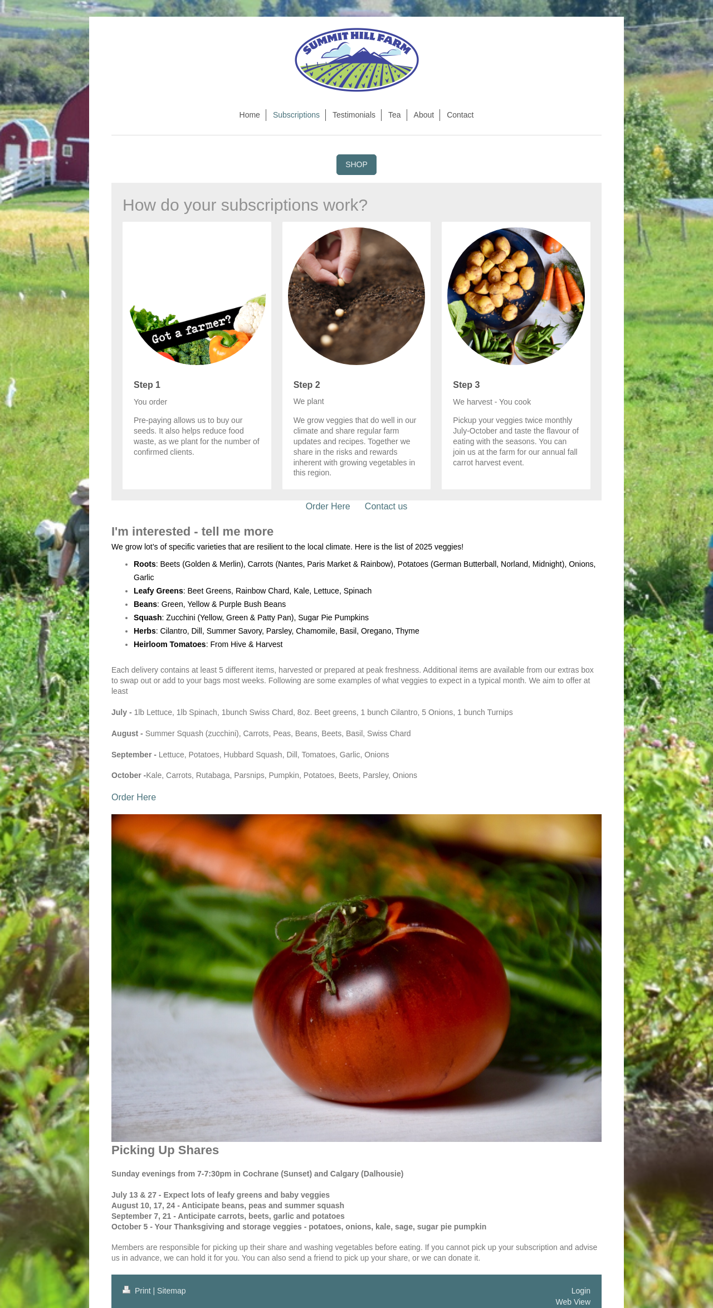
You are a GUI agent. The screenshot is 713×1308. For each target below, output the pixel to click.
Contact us (386, 506)
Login (581, 1290)
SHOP (356, 164)
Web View (572, 1301)
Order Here (328, 506)
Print (138, 1290)
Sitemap (171, 1290)
